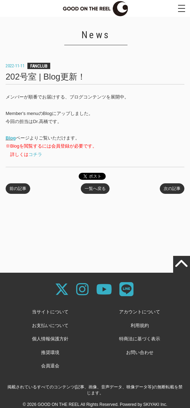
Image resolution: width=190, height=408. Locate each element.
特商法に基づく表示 (139, 338)
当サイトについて (50, 311)
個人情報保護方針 (50, 338)
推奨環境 (50, 352)
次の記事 (172, 188)
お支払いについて (50, 325)
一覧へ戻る (95, 188)
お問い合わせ (139, 352)
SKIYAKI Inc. (155, 404)
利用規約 (140, 325)
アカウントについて (139, 311)
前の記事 (17, 188)
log (12, 138)
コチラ (35, 154)
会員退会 (50, 365)
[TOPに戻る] (181, 264)
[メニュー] (181, 8)
